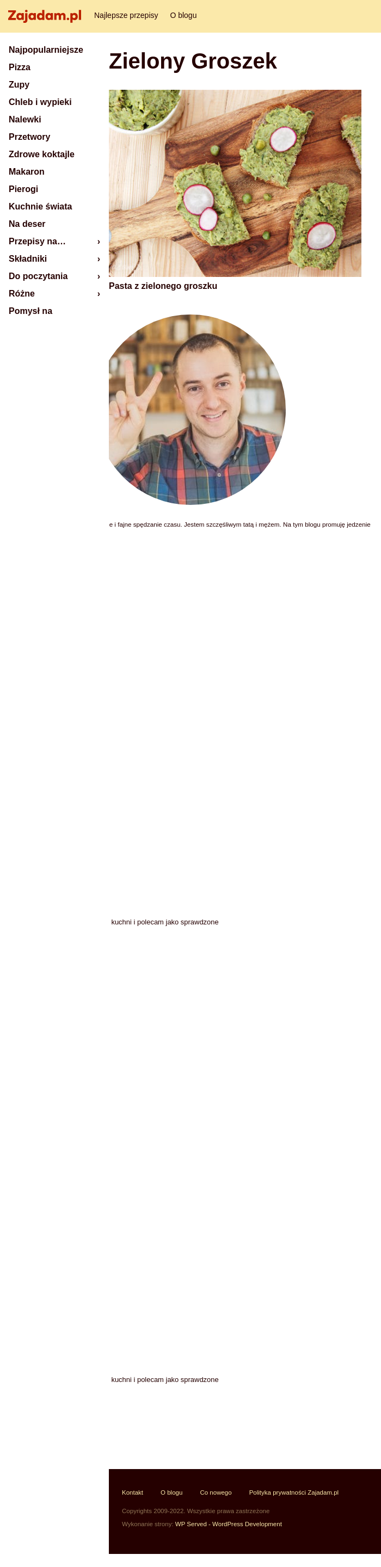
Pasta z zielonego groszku (163, 286)
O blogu (183, 15)
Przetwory (29, 136)
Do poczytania (38, 276)
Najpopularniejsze (46, 49)
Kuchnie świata (40, 206)
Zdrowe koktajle (42, 154)
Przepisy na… (37, 241)
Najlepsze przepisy (126, 15)
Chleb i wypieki (40, 102)
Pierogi (23, 189)
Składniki (28, 258)
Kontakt (132, 1492)
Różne (22, 293)
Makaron (27, 171)
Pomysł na (30, 311)
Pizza (19, 67)
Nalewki (25, 119)
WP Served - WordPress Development (228, 1524)
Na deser (27, 224)
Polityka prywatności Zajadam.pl (294, 1492)
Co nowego (215, 1492)
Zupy (19, 84)
